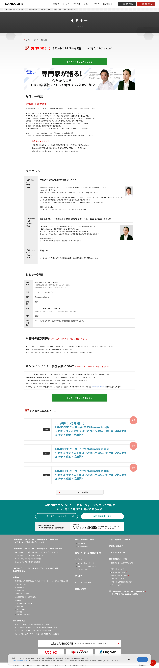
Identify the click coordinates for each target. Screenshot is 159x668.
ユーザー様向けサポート (86, 563)
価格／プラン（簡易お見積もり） (88, 553)
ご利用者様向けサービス (23, 603)
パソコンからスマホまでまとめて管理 (28, 559)
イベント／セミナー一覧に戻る (37, 40)
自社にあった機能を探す (85, 540)
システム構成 (21, 609)
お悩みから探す (82, 546)
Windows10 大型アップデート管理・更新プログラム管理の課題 (37, 634)
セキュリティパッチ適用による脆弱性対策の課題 (32, 624)
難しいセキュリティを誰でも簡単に (27, 562)
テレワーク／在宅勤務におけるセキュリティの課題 (33, 631)
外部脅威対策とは (21, 591)
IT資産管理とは (20, 584)
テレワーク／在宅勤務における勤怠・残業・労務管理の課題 (36, 628)
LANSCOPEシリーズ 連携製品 (25, 597)
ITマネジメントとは (22, 594)
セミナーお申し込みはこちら (80, 62)
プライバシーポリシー (119, 579)
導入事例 (76, 4)
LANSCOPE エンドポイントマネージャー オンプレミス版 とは (36, 552)
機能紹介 (16, 577)
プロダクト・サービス (61, 4)
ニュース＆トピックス (118, 553)
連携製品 (18, 600)
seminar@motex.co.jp (98, 387)
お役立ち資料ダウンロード (119, 540)
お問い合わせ (80, 589)
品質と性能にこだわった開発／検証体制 (29, 555)
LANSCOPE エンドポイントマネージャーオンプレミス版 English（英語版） (128, 592)
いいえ (130, 659)
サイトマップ (116, 585)
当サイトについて (117, 569)
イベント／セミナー (83, 582)
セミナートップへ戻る (79, 492)
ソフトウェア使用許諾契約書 (121, 582)
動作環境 (19, 612)
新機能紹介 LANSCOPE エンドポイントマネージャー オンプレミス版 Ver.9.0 (41, 581)
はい (142, 659)
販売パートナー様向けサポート (88, 566)
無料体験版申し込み (102, 516)
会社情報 (106, 4)
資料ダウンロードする (57, 516)
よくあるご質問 (82, 569)
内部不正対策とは (21, 587)
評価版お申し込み (116, 546)
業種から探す (82, 543)
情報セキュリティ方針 (119, 575)
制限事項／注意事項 (23, 614)
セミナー (87, 4)
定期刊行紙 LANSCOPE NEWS (122, 563)
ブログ (96, 4)
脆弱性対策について (118, 572)
